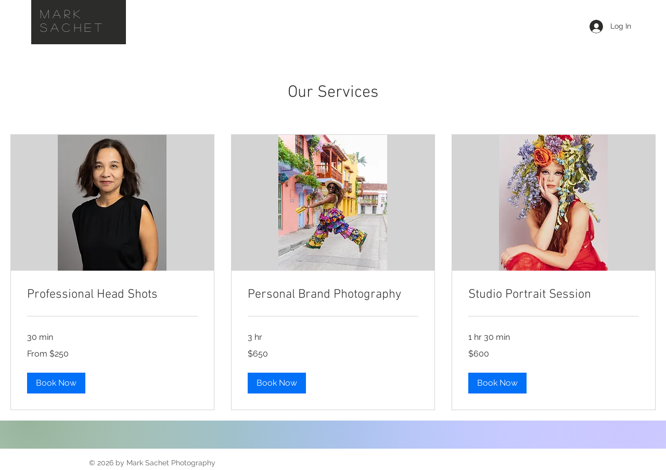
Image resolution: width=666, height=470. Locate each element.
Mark (65, 13)
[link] (112, 295)
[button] (56, 383)
